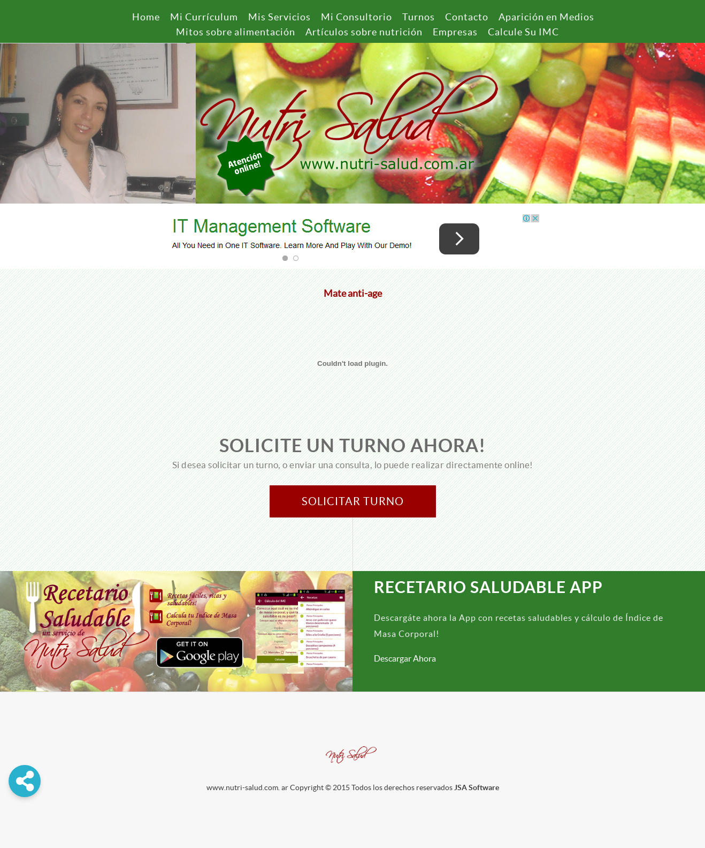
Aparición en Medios (546, 16)
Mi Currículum (204, 16)
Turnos (418, 16)
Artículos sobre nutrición (364, 31)
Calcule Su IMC (523, 31)
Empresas (455, 31)
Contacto (466, 16)
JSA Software (476, 787)
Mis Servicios (279, 16)
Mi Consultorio (356, 16)
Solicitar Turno (353, 501)
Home (146, 16)
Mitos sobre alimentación (235, 31)
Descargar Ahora (405, 658)
